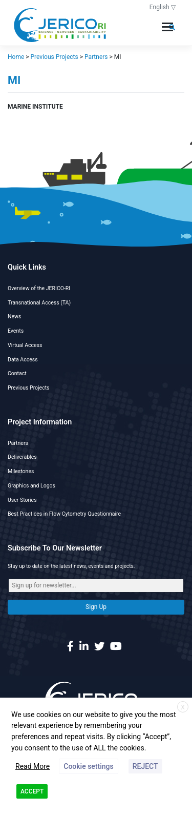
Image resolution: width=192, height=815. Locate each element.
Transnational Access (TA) (39, 302)
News (14, 316)
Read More (32, 766)
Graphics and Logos (31, 485)
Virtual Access (25, 345)
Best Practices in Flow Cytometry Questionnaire (64, 514)
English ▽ (163, 7)
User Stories (22, 500)
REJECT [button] (145, 766)
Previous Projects (29, 387)
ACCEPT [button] (32, 791)
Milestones (21, 471)
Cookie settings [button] (88, 766)
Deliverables (22, 457)
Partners (18, 443)
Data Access (23, 359)
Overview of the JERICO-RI (39, 288)
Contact (17, 373)
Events (16, 331)
